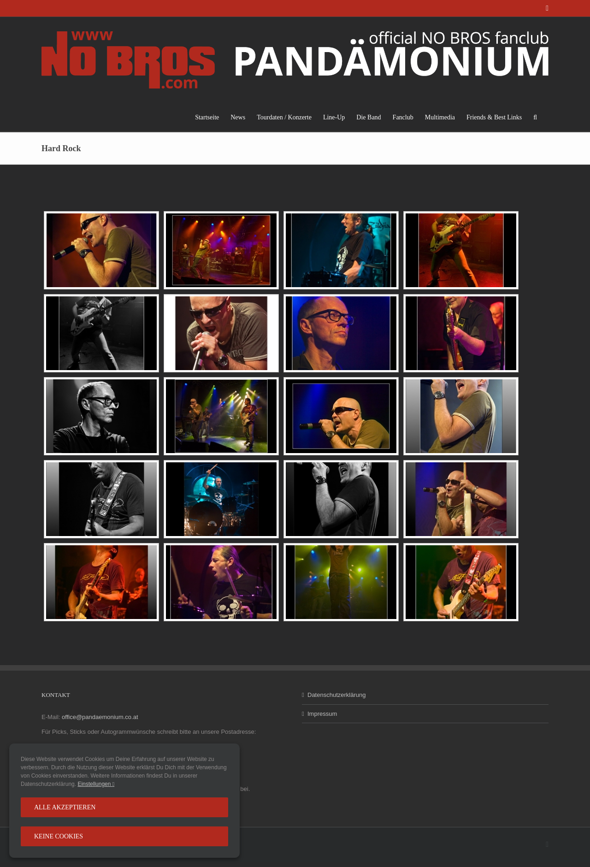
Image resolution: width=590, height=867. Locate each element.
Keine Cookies (58, 836)
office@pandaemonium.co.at (100, 717)
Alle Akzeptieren (64, 807)
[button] (535, 117)
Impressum (322, 713)
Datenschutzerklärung (336, 694)
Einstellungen (95, 784)
